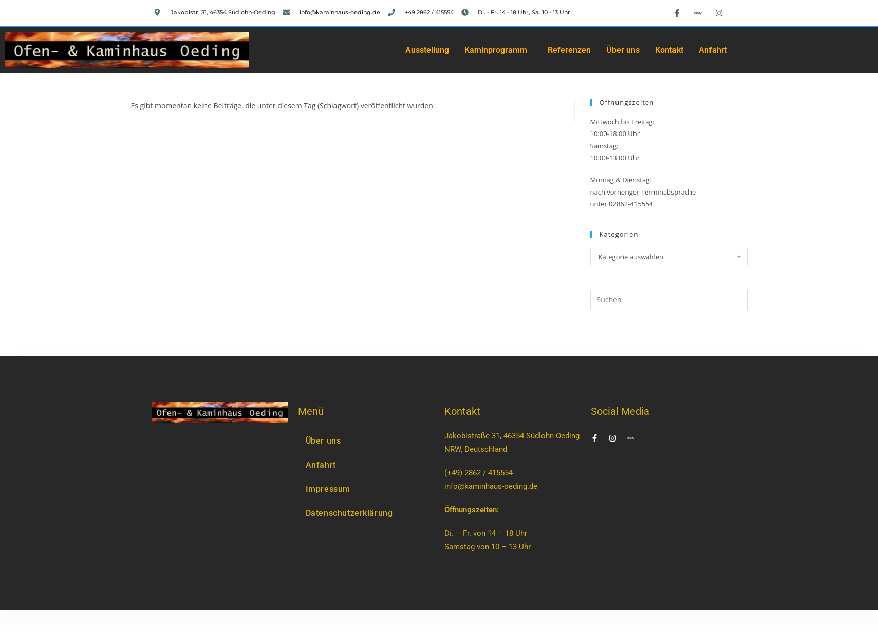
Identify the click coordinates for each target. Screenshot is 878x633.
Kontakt (669, 50)
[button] (498, 50)
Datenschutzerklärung (349, 513)
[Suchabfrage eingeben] (669, 300)
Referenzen (569, 50)
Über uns (623, 50)
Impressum (328, 489)
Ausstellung (427, 50)
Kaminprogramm (495, 50)
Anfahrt (713, 50)
